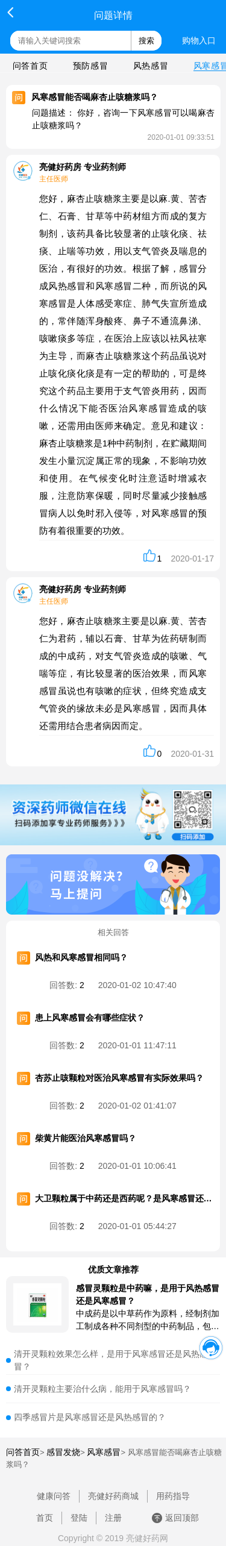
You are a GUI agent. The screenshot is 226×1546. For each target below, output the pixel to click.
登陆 (79, 1518)
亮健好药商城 (113, 1496)
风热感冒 (151, 65)
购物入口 (199, 40)
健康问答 (54, 1496)
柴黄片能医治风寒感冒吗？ (85, 1138)
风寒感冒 (104, 1452)
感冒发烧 (63, 1452)
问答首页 (30, 65)
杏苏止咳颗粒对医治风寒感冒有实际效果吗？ (119, 1078)
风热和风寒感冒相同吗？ (81, 957)
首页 (44, 1518)
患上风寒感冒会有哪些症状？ (90, 1017)
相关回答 (113, 932)
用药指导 (173, 1496)
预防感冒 (90, 65)
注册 (113, 1518)
